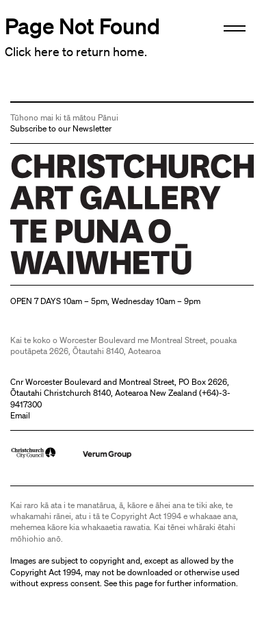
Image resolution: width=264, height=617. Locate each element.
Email (20, 415)
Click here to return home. (76, 51)
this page (136, 583)
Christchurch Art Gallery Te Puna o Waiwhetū (92, 274)
